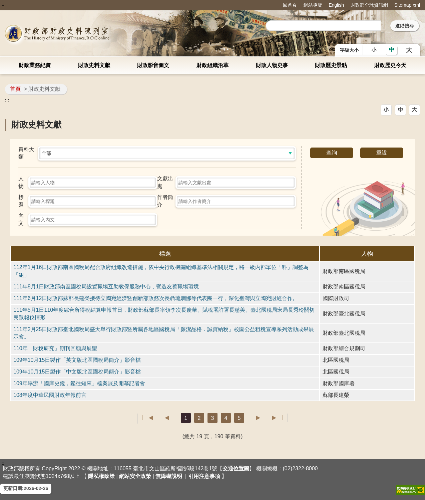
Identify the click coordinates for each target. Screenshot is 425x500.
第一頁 (147, 418)
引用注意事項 (204, 476)
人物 (21, 182)
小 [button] (374, 49)
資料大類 (26, 153)
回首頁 (290, 5)
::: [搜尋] (255, 25)
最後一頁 (277, 418)
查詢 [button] (331, 153)
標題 (21, 201)
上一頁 (163, 418)
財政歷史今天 (390, 65)
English (336, 5)
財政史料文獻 (94, 65)
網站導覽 (313, 5)
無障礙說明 (168, 476)
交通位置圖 (236, 468)
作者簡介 (165, 201)
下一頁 (261, 418)
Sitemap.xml (407, 5)
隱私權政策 (101, 476)
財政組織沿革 (212, 65)
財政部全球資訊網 (369, 5)
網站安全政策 (135, 476)
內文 (21, 219)
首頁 (15, 89)
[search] (323, 26)
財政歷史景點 (331, 65)
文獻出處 (165, 182)
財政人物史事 (272, 65)
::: (4, 4)
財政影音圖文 (153, 65)
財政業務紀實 (35, 65)
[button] (386, 109)
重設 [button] (381, 153)
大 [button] (409, 50)
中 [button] (391, 49)
